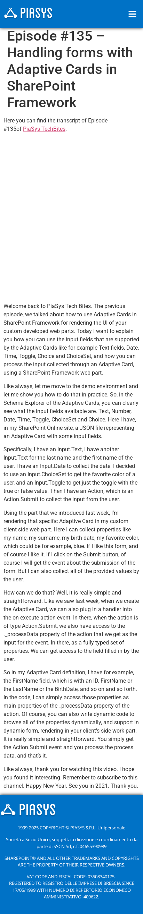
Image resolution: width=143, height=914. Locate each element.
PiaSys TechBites (44, 129)
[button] (133, 14)
